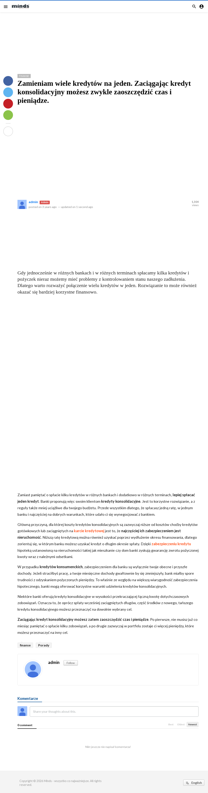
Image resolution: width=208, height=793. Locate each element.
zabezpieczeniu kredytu (171, 544)
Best (170, 724)
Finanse (24, 75)
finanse (25, 645)
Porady (43, 645)
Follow (71, 663)
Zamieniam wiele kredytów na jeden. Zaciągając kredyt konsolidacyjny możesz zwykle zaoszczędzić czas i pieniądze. (104, 91)
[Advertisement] (104, 41)
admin (33, 202)
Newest (192, 724)
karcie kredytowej (89, 531)
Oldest (181, 724)
